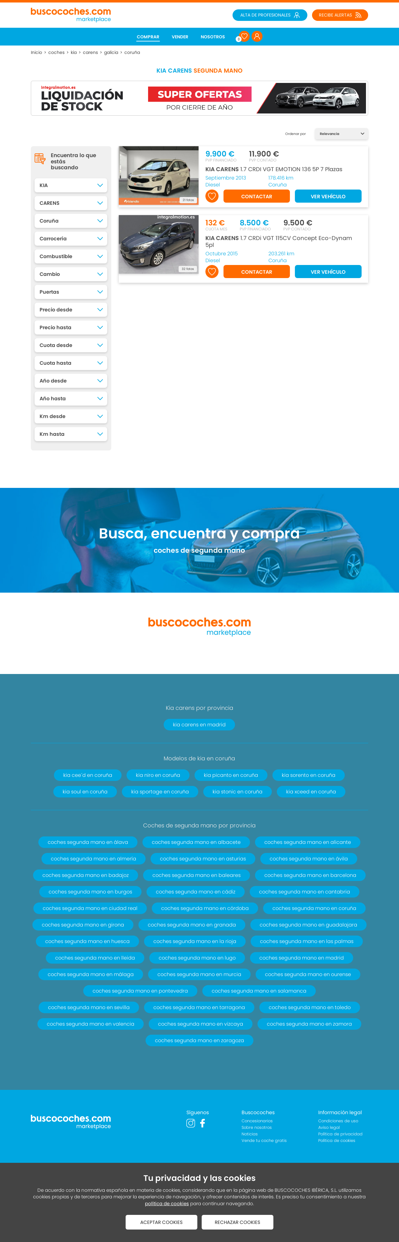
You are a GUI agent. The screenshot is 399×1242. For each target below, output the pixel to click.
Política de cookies (336, 1140)
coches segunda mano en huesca (87, 941)
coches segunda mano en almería (93, 858)
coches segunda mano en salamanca (259, 990)
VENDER (180, 37)
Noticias (250, 1134)
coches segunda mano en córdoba (205, 908)
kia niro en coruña (158, 775)
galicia (111, 52)
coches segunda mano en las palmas (306, 941)
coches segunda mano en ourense (308, 974)
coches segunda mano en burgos (90, 891)
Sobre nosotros (257, 1127)
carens (90, 52)
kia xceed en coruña (311, 791)
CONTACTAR (256, 196)
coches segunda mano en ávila (309, 858)
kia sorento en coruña (308, 775)
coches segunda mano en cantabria (304, 891)
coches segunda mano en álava (88, 842)
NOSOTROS (213, 37)
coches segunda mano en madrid (301, 957)
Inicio (36, 52)
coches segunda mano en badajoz (85, 875)
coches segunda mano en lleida (95, 957)
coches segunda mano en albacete (196, 842)
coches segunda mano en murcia (199, 974)
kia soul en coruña (85, 791)
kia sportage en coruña (160, 791)
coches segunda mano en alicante (307, 842)
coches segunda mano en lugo (197, 957)
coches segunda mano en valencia (90, 1024)
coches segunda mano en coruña (314, 908)
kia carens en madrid (199, 724)
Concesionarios (257, 1121)
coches (56, 52)
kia (74, 52)
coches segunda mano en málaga (91, 974)
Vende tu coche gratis (264, 1140)
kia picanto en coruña (231, 775)
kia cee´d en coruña (87, 775)
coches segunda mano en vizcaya (200, 1024)
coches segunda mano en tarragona (199, 1007)
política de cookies (167, 1203)
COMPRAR (148, 37)
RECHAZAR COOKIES (237, 1222)
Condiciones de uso (338, 1121)
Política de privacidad (340, 1134)
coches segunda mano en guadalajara (308, 924)
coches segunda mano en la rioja (194, 941)
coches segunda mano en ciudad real (90, 908)
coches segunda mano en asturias (203, 858)
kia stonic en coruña (237, 791)
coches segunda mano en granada (192, 924)
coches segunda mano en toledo (310, 1007)
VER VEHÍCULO (328, 196)
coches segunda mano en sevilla (89, 1007)
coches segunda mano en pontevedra (140, 990)
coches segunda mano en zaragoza (199, 1040)
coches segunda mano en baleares (196, 875)
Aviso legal (329, 1127)
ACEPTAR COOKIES (161, 1222)
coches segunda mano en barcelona (310, 875)
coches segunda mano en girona (83, 924)
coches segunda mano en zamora (309, 1024)
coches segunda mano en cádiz (195, 891)
